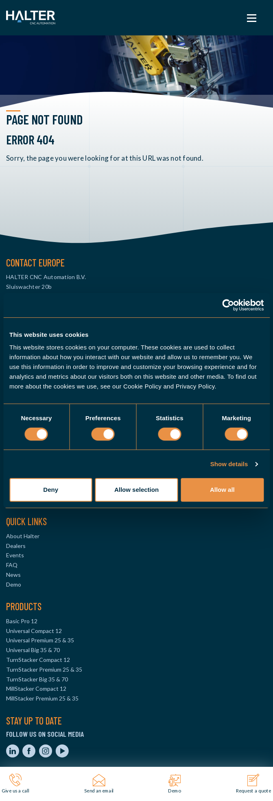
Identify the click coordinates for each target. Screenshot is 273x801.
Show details (229, 464)
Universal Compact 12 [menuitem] (34, 630)
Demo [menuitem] (13, 584)
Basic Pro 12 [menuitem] (21, 621)
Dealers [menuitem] (16, 545)
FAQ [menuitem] (11, 564)
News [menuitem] (13, 574)
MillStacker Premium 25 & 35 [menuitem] (42, 698)
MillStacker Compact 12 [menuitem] (36, 688)
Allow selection (136, 489)
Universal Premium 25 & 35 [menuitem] (40, 640)
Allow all (222, 489)
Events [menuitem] (15, 555)
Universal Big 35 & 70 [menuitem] (33, 649)
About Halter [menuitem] (22, 536)
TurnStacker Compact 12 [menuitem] (38, 659)
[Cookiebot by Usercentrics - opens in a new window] (228, 305)
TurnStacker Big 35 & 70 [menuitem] (37, 679)
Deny (50, 489)
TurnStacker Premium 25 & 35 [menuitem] (44, 669)
